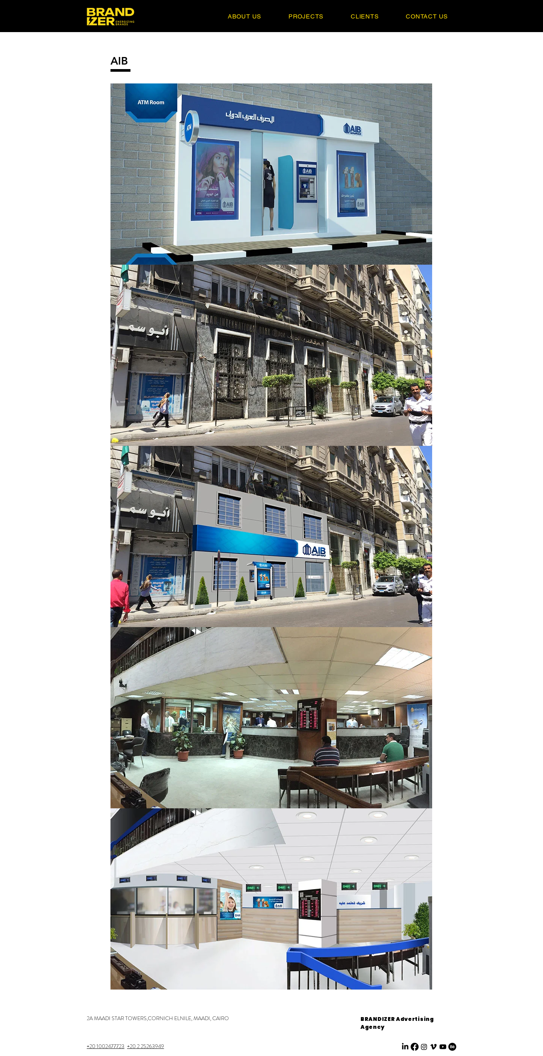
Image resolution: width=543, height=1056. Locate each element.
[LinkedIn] (405, 1047)
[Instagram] (424, 1047)
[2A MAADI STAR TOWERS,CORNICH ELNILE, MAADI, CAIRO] (158, 1018)
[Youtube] (443, 1047)
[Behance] (452, 1047)
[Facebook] (415, 1047)
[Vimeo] (433, 1047)
